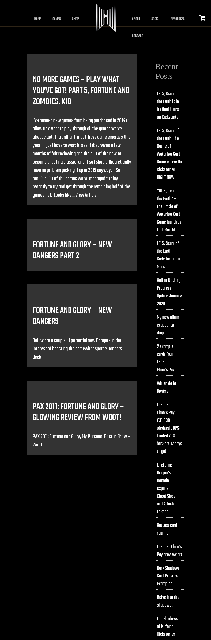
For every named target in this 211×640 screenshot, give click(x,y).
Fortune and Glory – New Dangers (72, 316)
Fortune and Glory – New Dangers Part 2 (72, 250)
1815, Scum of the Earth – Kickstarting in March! (168, 255)
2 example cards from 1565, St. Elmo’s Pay (166, 358)
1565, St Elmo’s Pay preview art (169, 551)
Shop (75, 19)
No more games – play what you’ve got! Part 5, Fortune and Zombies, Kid (81, 90)
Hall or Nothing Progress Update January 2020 (169, 292)
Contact (137, 36)
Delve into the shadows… (168, 601)
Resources (178, 19)
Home (37, 19)
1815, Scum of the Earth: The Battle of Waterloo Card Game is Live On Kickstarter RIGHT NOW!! (169, 154)
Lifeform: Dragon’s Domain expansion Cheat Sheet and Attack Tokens (167, 488)
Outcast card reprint (167, 529)
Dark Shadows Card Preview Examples (168, 576)
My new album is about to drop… (168, 325)
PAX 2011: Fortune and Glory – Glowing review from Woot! (78, 412)
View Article (86, 195)
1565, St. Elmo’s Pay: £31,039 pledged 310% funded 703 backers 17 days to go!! (169, 428)
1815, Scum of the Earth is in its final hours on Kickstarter (168, 105)
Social (155, 19)
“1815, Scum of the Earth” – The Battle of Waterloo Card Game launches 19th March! (169, 210)
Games (56, 19)
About (136, 19)
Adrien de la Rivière (166, 387)
